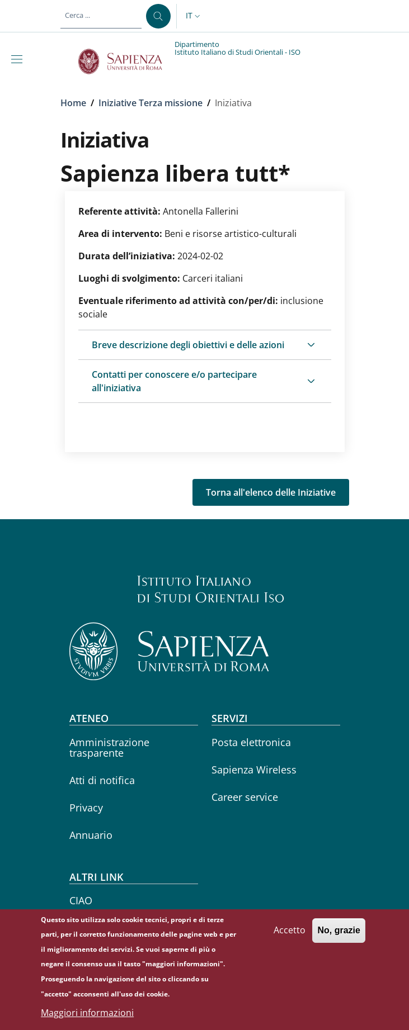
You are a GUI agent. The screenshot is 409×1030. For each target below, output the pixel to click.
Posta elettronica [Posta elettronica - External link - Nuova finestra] (251, 742)
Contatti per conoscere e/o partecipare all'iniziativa (174, 381)
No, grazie (338, 939)
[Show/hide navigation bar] (19, 59)
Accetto (289, 939)
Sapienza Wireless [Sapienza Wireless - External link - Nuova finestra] (254, 769)
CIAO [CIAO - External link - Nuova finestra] (80, 900)
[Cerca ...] (158, 16)
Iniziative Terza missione (150, 103)
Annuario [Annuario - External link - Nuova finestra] (90, 835)
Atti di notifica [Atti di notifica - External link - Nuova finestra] (102, 780)
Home (73, 103)
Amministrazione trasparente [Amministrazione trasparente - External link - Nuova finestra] (109, 747)
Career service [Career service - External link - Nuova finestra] (244, 797)
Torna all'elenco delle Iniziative (271, 492)
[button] (194, 16)
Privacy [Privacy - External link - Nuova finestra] (86, 807)
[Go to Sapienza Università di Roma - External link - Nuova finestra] (126, 61)
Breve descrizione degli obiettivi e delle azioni (188, 345)
